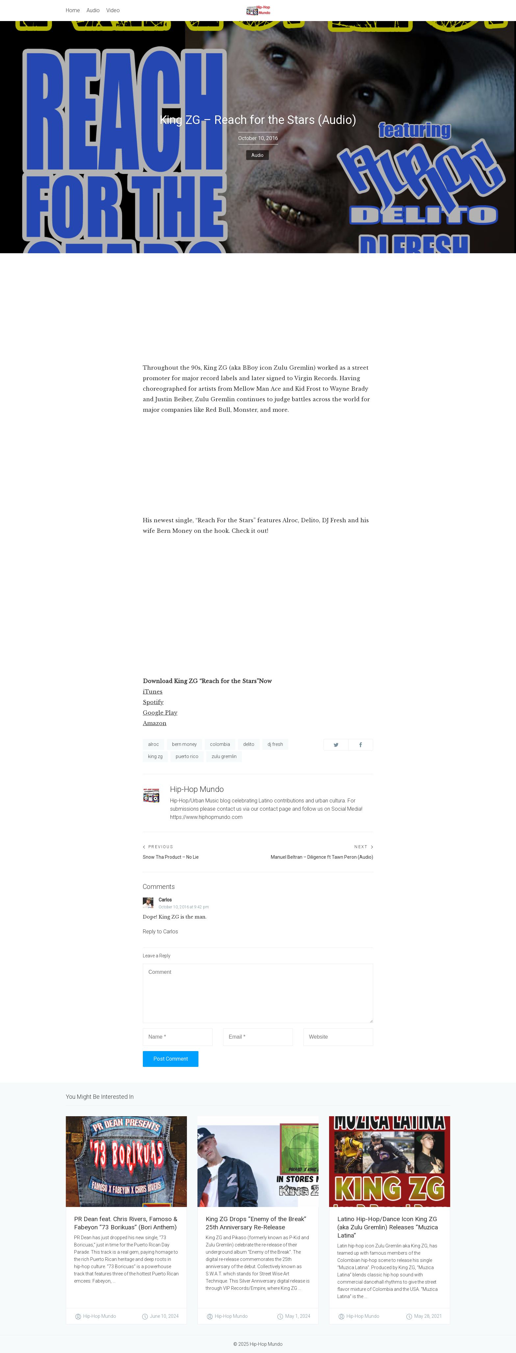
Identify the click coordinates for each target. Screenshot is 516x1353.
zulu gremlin (224, 756)
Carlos (165, 899)
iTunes (153, 691)
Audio (257, 155)
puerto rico (187, 756)
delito (248, 744)
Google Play (160, 712)
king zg (155, 756)
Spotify (153, 702)
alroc (153, 744)
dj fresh (275, 744)
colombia (220, 744)
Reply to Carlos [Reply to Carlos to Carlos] (160, 931)
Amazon (155, 723)
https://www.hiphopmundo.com (206, 817)
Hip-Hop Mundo (197, 789)
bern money (184, 744)
